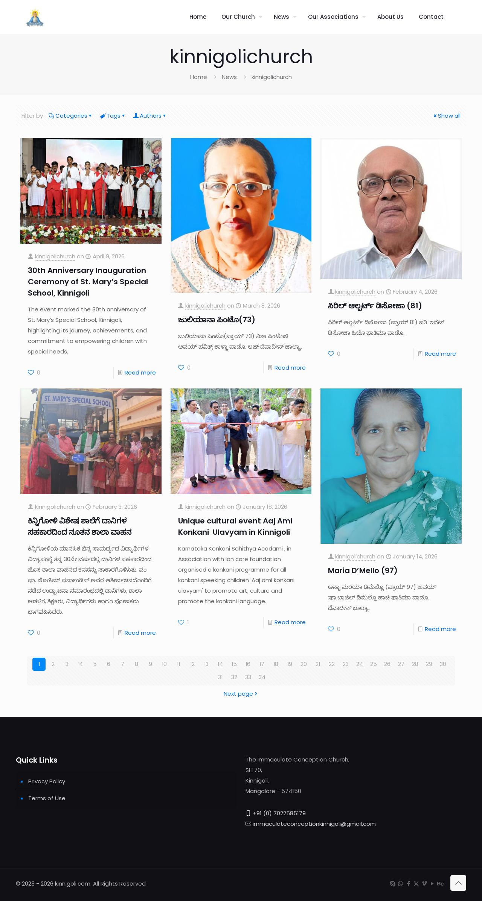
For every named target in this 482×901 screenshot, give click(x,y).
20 (303, 664)
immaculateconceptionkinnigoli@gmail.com (314, 824)
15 (234, 664)
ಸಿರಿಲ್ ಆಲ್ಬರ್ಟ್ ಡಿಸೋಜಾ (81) (375, 305)
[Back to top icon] (458, 883)
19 (290, 664)
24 (359, 664)
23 (345, 664)
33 (248, 677)
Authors (150, 116)
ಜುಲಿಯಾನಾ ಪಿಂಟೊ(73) (216, 319)
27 (401, 664)
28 (415, 664)
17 (262, 664)
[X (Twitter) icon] (416, 883)
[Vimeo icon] (424, 883)
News (229, 77)
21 (317, 664)
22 (332, 664)
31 (220, 677)
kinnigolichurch (55, 256)
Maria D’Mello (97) (363, 570)
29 (429, 664)
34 (261, 677)
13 (206, 664)
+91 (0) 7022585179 (279, 813)
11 (178, 664)
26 (387, 664)
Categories (71, 116)
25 (373, 664)
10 (164, 664)
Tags (113, 116)
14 (220, 664)
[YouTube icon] (432, 883)
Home (198, 77)
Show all (446, 116)
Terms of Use (47, 798)
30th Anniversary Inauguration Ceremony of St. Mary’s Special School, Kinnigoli (88, 281)
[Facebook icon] (408, 883)
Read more (140, 372)
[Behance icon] (440, 883)
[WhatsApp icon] (400, 883)
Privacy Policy (46, 781)
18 (276, 664)
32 (234, 677)
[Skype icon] (392, 883)
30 (443, 664)
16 (248, 664)
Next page (241, 694)
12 (192, 664)
